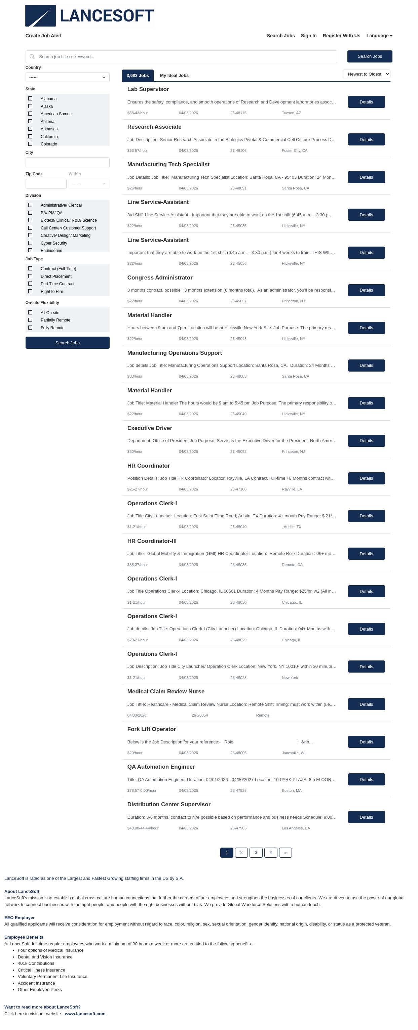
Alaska (47, 106)
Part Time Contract (57, 284)
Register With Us (341, 35)
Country (33, 67)
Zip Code (34, 174)
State (30, 89)
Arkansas (49, 129)
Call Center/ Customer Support (68, 228)
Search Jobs (281, 35)
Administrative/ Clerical (61, 205)
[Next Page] (285, 853)
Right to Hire (52, 291)
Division (33, 195)
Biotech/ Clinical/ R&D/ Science (69, 220)
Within (75, 174)
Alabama (48, 98)
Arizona (47, 121)
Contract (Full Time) (58, 268)
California (49, 136)
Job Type (34, 259)
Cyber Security (54, 243)
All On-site (50, 312)
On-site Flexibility (42, 302)
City (29, 152)
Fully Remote (53, 328)
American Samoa (56, 114)
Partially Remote (55, 320)
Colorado (49, 144)
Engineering (51, 250)
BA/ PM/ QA (52, 213)
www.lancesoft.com (85, 1013)
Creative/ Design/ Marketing (65, 235)
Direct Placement (56, 276)
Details (366, 101)
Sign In (309, 35)
